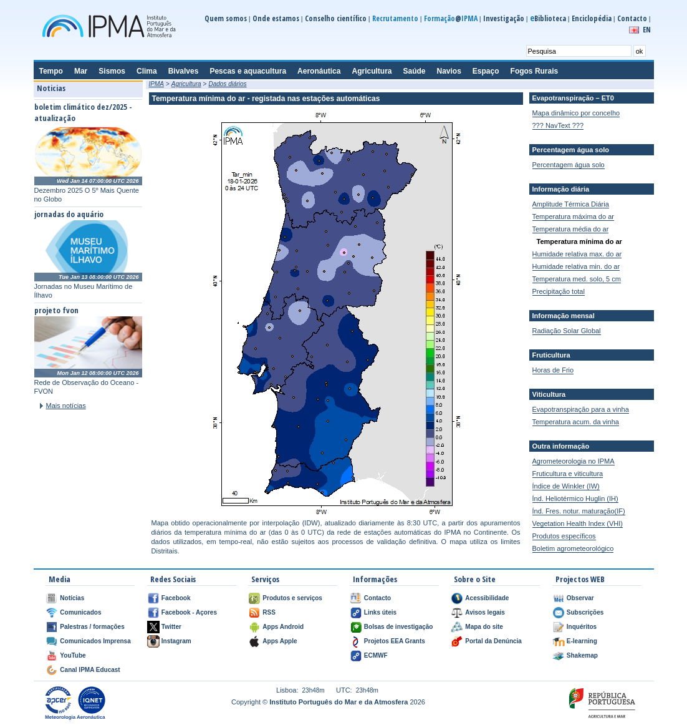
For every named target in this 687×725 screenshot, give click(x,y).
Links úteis (380, 612)
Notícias (72, 598)
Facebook (176, 598)
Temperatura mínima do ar (579, 241)
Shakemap (582, 655)
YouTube (72, 655)
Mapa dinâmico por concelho (576, 113)
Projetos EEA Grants (394, 641)
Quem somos (225, 18)
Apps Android (283, 626)
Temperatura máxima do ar (573, 216)
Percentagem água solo (568, 164)
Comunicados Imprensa (95, 641)
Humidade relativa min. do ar (576, 266)
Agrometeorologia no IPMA (573, 461)
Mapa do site (484, 626)
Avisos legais (485, 612)
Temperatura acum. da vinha (575, 422)
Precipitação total (558, 291)
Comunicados (80, 612)
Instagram (176, 641)
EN (647, 29)
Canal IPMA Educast (90, 669)
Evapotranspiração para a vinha (580, 409)
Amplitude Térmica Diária (570, 204)
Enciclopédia (592, 18)
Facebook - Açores (189, 612)
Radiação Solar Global (566, 330)
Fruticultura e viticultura (567, 473)
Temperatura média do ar (570, 229)
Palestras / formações (92, 626)
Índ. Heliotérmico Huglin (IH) (575, 498)
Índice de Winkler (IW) (566, 486)
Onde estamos (275, 18)
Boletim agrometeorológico (573, 548)
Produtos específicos (564, 536)
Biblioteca (548, 18)
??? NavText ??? (558, 125)
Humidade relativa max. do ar (577, 254)
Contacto (632, 18)
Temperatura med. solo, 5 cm (576, 279)
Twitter (171, 626)
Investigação (503, 18)
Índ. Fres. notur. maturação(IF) (578, 511)
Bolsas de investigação (398, 626)
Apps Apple (279, 641)
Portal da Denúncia (493, 641)
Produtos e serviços (292, 598)
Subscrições (585, 612)
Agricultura (186, 83)
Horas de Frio (553, 370)
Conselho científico (336, 18)
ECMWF (376, 655)
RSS (269, 612)
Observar (580, 598)
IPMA (156, 83)
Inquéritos (582, 626)
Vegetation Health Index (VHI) (577, 523)
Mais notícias (66, 405)
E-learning (582, 641)
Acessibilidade (487, 598)
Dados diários (227, 83)
